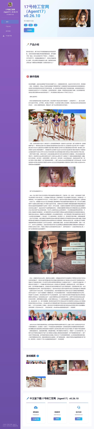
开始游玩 (29, 30)
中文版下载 (36, 419)
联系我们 (79, 418)
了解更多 (57, 418)
